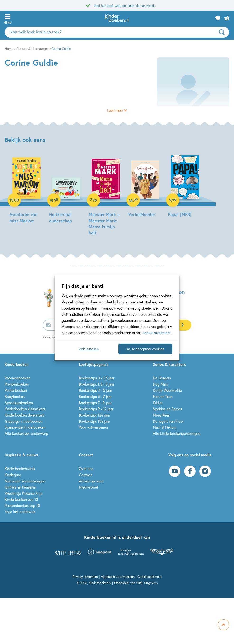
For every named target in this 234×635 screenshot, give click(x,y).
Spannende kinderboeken (25, 427)
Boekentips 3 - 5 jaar (95, 390)
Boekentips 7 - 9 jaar (95, 402)
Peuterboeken (16, 390)
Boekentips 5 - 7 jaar (95, 396)
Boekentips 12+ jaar (94, 414)
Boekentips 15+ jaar (94, 421)
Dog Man (160, 384)
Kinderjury (13, 474)
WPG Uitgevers (147, 582)
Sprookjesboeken (19, 402)
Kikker (158, 402)
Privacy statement (85, 576)
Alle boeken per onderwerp (26, 433)
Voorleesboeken (17, 377)
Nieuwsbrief (88, 487)
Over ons (86, 468)
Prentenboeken (17, 384)
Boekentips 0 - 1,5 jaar (96, 377)
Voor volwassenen (93, 427)
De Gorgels (162, 377)
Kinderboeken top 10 (21, 499)
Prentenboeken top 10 (22, 505)
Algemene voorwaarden (118, 576)
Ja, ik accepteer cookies (145, 349)
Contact (85, 474)
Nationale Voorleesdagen (25, 480)
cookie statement (156, 332)
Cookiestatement (149, 576)
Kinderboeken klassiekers (25, 408)
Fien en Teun (163, 396)
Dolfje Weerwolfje (167, 390)
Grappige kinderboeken (23, 421)
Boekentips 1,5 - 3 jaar (96, 384)
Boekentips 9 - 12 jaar (96, 408)
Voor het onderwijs (20, 511)
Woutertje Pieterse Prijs (23, 493)
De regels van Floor (168, 421)
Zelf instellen (89, 349)
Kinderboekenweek (20, 468)
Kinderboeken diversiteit (24, 414)
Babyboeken (15, 396)
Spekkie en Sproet (167, 408)
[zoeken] (223, 32)
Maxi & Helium (164, 427)
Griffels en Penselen (20, 487)
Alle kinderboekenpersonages (176, 433)
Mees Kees (161, 414)
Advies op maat (91, 480)
